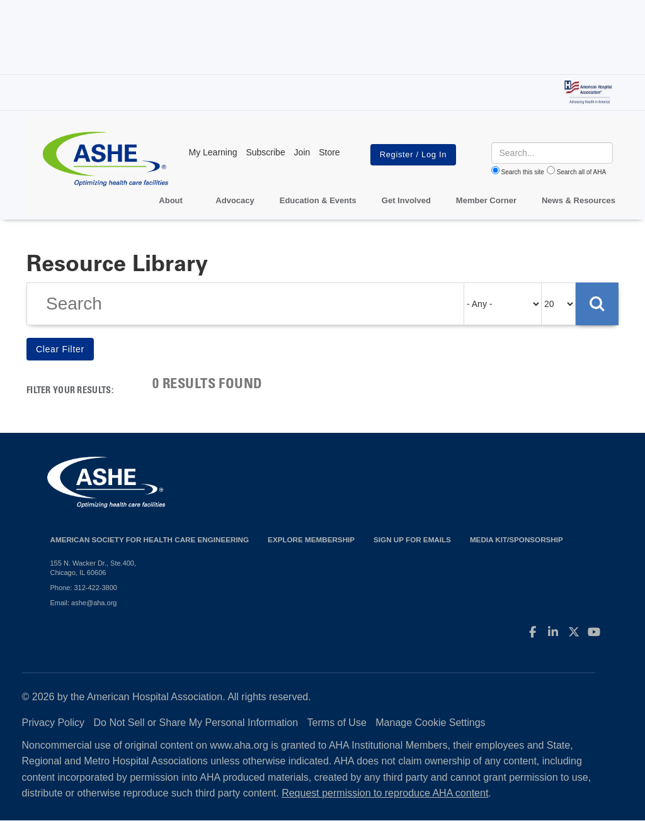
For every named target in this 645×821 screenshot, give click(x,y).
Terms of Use (337, 722)
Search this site (522, 172)
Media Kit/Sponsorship (516, 539)
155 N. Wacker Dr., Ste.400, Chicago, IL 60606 (93, 567)
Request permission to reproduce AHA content (385, 793)
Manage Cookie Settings (430, 722)
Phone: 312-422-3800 (83, 587)
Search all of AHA (581, 172)
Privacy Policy (53, 722)
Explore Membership (311, 539)
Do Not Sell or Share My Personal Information (196, 722)
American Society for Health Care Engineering (149, 539)
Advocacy (234, 200)
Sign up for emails (412, 539)
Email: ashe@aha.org (83, 602)
